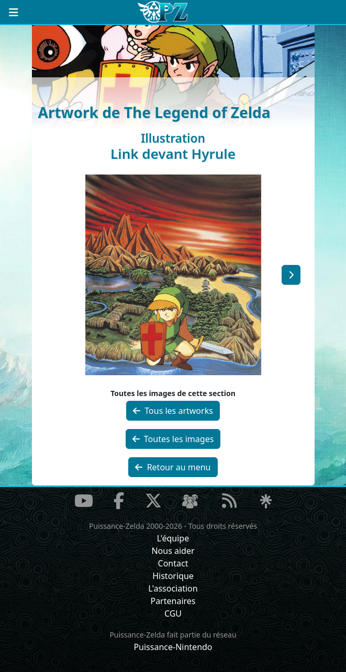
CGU (173, 613)
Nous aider (172, 551)
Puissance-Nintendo (172, 647)
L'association (172, 588)
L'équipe (173, 538)
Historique (173, 576)
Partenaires (172, 601)
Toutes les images (173, 439)
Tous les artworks (173, 410)
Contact (173, 563)
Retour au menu (172, 467)
